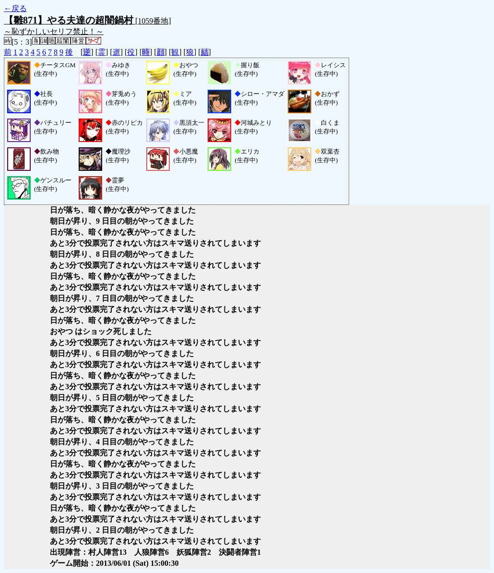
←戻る (15, 8)
